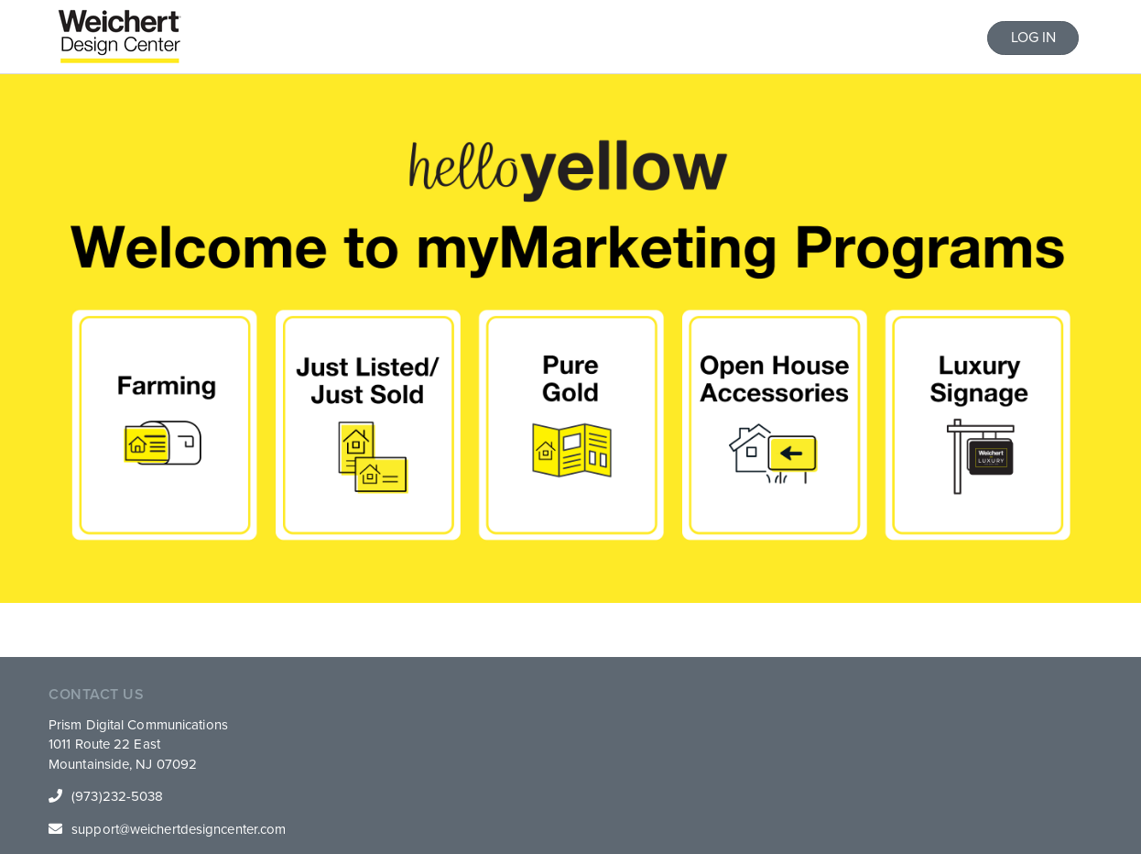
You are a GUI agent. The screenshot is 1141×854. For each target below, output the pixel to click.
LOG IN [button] (1033, 37)
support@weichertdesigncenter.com (178, 829)
